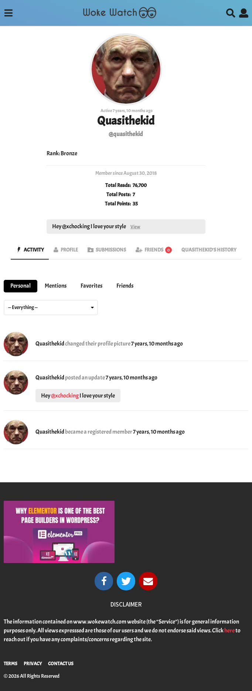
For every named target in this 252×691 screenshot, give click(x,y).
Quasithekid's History (208, 250)
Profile (69, 250)
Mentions (56, 285)
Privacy (33, 664)
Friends (158, 250)
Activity (34, 250)
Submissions (111, 250)
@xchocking (65, 395)
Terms (10, 664)
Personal (20, 285)
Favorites (91, 285)
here (229, 630)
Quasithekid (49, 343)
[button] (8, 13)
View (135, 227)
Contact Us (61, 664)
